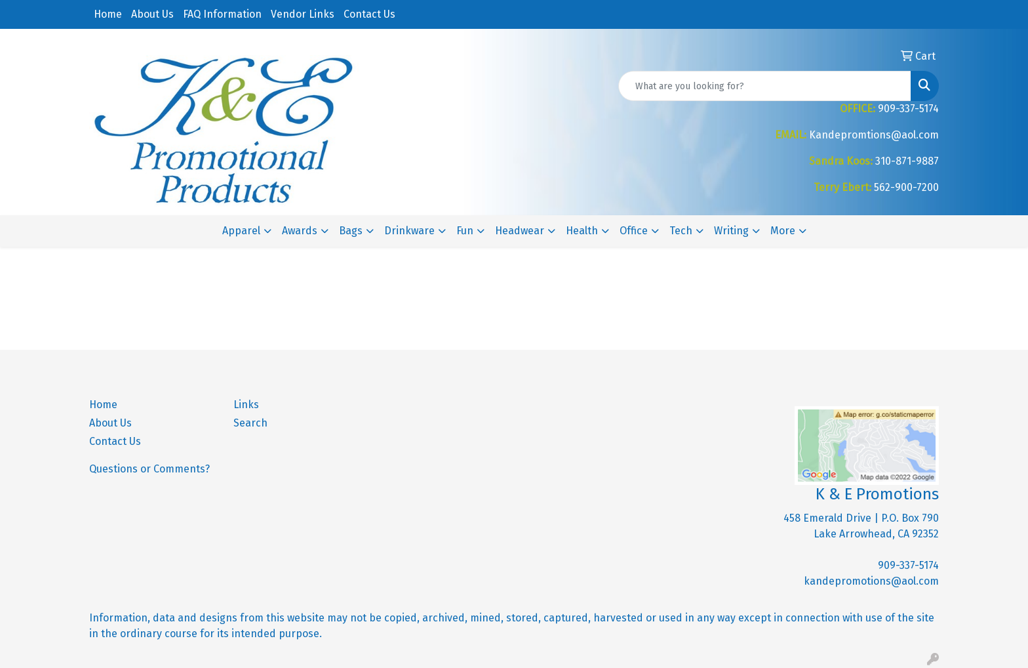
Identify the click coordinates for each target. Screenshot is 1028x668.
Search (250, 423)
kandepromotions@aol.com (871, 581)
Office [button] (634, 230)
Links (246, 404)
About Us (152, 14)
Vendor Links (302, 14)
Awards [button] (299, 230)
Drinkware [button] (409, 230)
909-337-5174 (908, 565)
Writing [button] (731, 230)
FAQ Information (222, 14)
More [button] (782, 230)
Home (108, 14)
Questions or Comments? (149, 469)
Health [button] (582, 230)
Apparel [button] (241, 230)
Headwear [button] (519, 230)
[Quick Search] (764, 86)
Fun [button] (464, 230)
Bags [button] (351, 230)
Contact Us (369, 14)
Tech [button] (680, 230)
